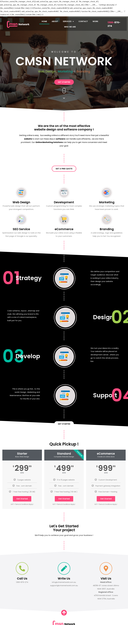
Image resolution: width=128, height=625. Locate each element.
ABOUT (55, 21)
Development (64, 202)
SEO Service (21, 229)
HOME (44, 21)
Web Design (21, 202)
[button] (64, 82)
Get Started (22, 498)
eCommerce (64, 229)
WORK (95, 21)
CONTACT (83, 21)
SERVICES (68, 21)
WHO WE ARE (70, 27)
